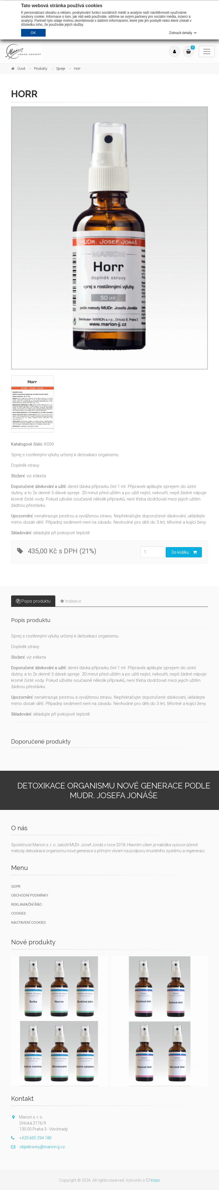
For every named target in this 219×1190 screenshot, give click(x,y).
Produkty (40, 69)
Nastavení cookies (28, 922)
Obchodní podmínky (29, 895)
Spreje (60, 69)
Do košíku (184, 552)
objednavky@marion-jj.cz (38, 1147)
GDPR (16, 886)
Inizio (155, 1180)
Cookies (18, 913)
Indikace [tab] (70, 601)
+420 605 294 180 (31, 1138)
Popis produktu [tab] (33, 601)
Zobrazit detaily (180, 33)
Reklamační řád (26, 904)
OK (33, 33)
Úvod (21, 69)
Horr (77, 69)
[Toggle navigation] (207, 51)
